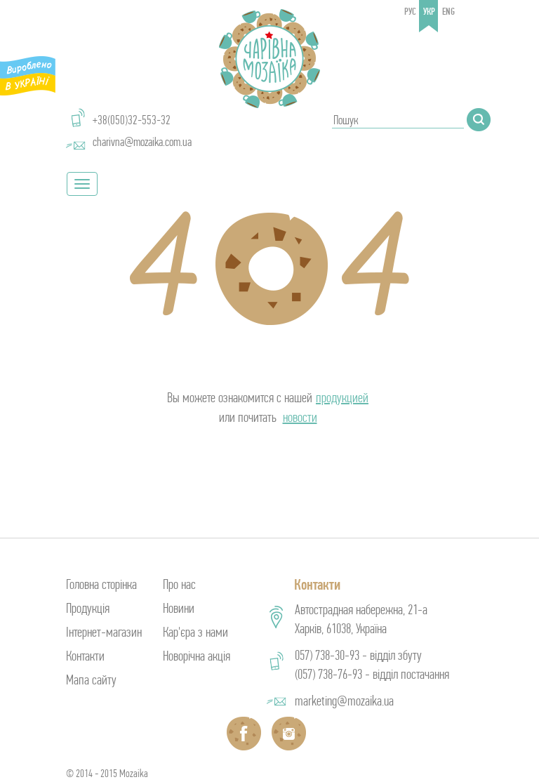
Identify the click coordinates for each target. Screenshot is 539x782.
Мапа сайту (91, 680)
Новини (178, 608)
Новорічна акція (196, 656)
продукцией (342, 398)
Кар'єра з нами (195, 632)
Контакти (85, 656)
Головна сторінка (101, 584)
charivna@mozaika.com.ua (142, 142)
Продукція (87, 608)
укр (429, 11)
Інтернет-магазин (104, 632)
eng (448, 11)
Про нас (179, 584)
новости (300, 417)
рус (410, 11)
